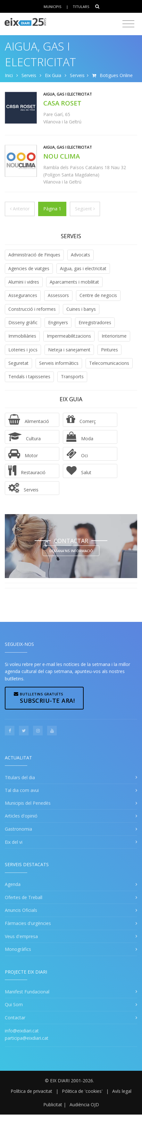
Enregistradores (95, 322)
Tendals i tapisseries (29, 376)
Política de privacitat (31, 1091)
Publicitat (52, 1104)
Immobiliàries (22, 336)
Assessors (58, 295)
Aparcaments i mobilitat (74, 282)
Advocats (80, 255)
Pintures (109, 350)
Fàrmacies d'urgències (28, 923)
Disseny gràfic (23, 322)
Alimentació (28, 419)
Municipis (52, 6)
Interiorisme (114, 336)
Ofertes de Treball (23, 897)
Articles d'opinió (21, 816)
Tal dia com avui (22, 790)
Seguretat (18, 363)
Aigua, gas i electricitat (83, 268)
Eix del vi (13, 842)
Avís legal (121, 1091)
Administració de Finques (34, 255)
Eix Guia (53, 75)
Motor (23, 454)
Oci (77, 454)
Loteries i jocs (23, 350)
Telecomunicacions (109, 363)
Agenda (13, 884)
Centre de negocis (98, 295)
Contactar (15, 1017)
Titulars (81, 6)
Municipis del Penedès (28, 803)
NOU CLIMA (61, 156)
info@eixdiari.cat (22, 1031)
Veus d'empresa (21, 936)
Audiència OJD (84, 1104)
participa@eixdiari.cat (26, 1038)
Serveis (28, 75)
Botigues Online (116, 75)
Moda (79, 437)
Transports (72, 376)
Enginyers (58, 322)
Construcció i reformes (32, 309)
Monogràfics (18, 949)
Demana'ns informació (71, 550)
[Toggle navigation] (128, 24)
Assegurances (22, 295)
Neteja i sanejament (69, 350)
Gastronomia (18, 829)
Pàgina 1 (52, 209)
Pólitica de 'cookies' (82, 1091)
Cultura (24, 437)
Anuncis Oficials (21, 910)
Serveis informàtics (59, 363)
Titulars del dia (20, 777)
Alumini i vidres (23, 282)
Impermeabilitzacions (69, 336)
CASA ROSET (62, 103)
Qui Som (14, 1004)
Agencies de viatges (28, 268)
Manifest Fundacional (27, 992)
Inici (9, 75)
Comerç (81, 419)
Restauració (27, 471)
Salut (78, 471)
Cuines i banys (81, 309)
